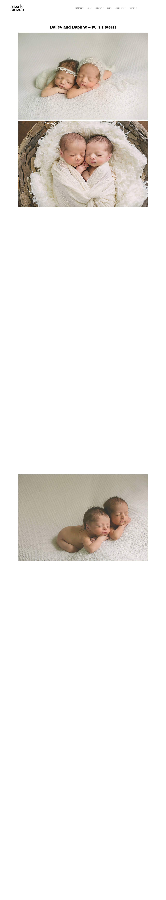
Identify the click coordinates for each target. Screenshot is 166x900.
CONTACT (99, 8)
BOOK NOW (121, 8)
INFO (90, 8)
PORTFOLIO (79, 8)
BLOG (109, 8)
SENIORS (133, 8)
